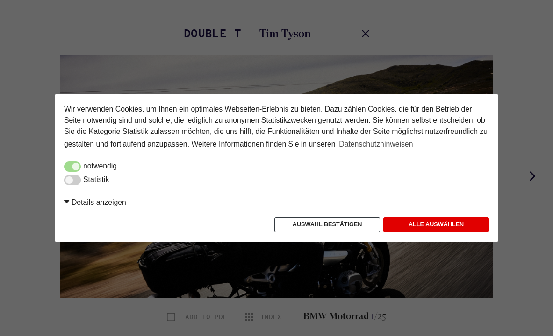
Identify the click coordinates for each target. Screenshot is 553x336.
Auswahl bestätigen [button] (327, 224)
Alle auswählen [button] (436, 224)
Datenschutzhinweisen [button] (376, 144)
